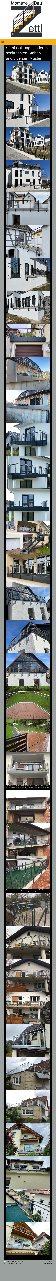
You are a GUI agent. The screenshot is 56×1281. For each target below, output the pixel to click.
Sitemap (20, 1261)
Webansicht (48, 1263)
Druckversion (10, 1261)
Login (50, 1261)
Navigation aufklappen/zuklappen (28, 42)
